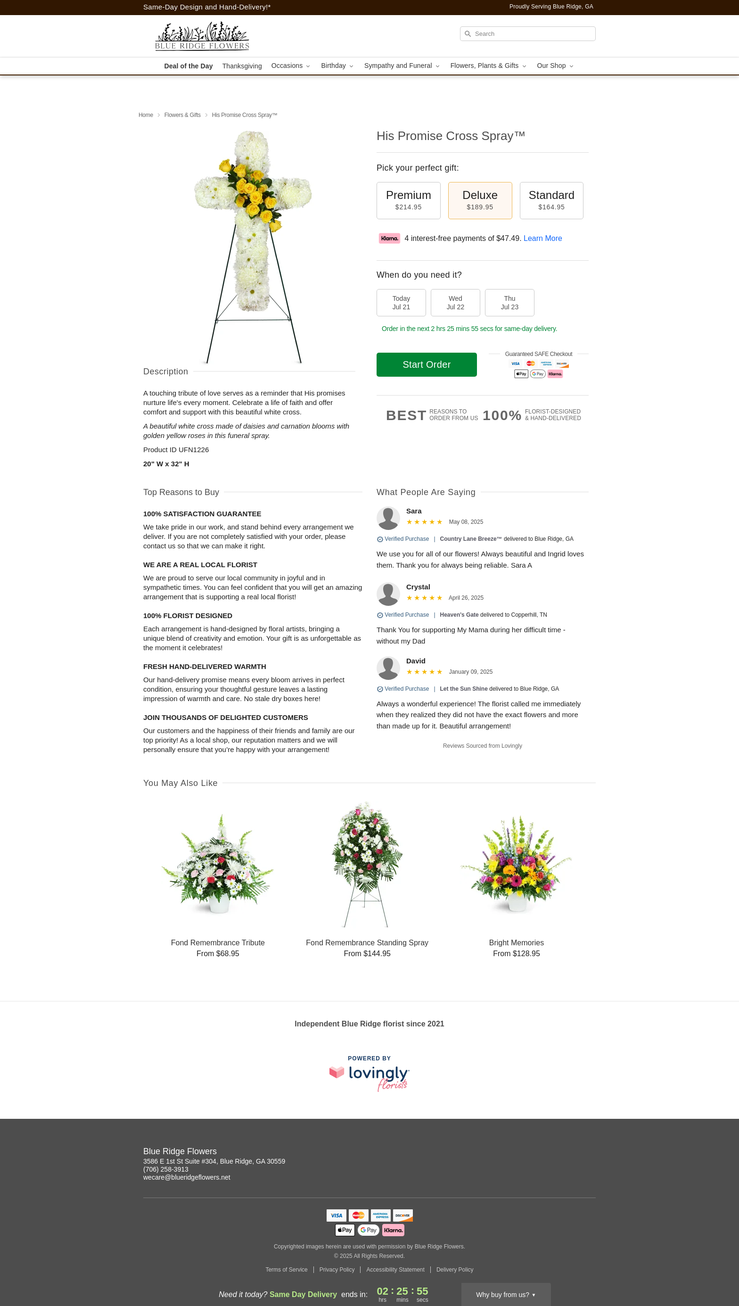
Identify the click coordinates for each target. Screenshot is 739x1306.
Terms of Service (286, 1270)
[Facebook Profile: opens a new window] (589, 1152)
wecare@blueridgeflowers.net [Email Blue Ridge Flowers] (186, 1177)
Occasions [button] (291, 66)
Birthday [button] (338, 66)
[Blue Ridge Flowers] (211, 36)
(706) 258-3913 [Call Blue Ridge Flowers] (166, 1169)
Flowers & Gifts (182, 115)
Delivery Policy (455, 1270)
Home (146, 115)
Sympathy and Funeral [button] (402, 66)
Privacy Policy (337, 1270)
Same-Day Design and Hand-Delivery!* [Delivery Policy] (207, 7)
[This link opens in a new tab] (369, 1073)
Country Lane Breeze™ (471, 539)
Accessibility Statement (395, 1270)
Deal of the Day (188, 66)
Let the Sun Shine (464, 689)
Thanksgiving (242, 66)
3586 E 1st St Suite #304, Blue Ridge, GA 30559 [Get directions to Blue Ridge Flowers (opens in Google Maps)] (214, 1161)
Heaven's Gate (459, 615)
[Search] (528, 33)
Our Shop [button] (556, 66)
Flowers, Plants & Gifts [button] (489, 66)
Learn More (543, 238)
